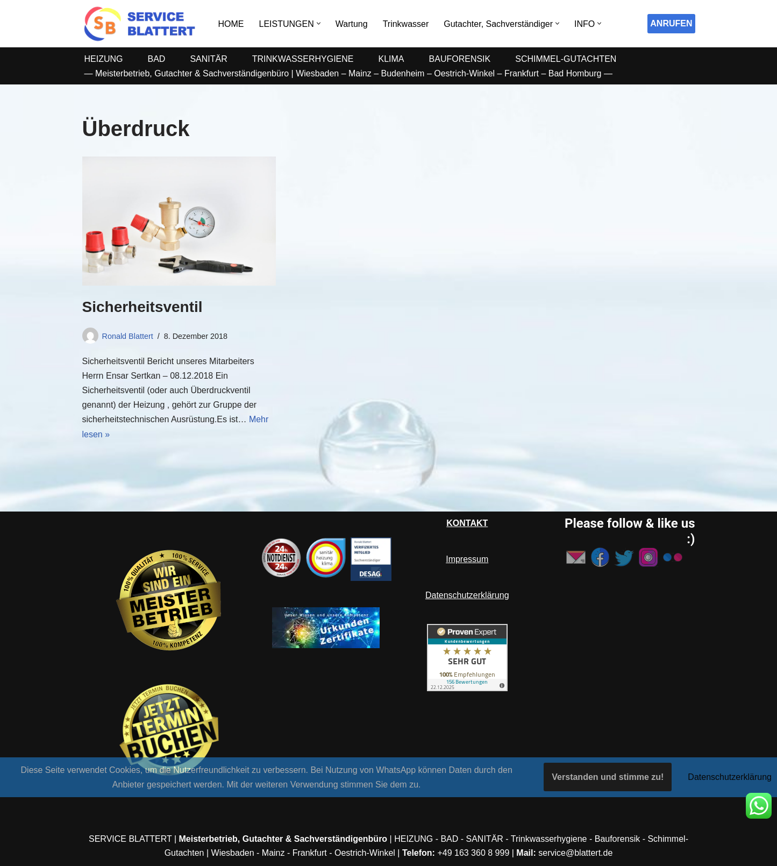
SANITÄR (208, 58)
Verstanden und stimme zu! (608, 777)
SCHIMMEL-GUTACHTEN (565, 58)
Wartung (352, 24)
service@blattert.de (575, 852)
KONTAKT (467, 523)
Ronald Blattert (127, 336)
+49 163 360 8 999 (473, 852)
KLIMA (391, 58)
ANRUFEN (671, 23)
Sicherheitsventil (142, 307)
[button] (318, 23)
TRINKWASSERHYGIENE (303, 58)
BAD (157, 58)
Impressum (467, 559)
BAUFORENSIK (460, 58)
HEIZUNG (103, 58)
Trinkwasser (406, 24)
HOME (231, 24)
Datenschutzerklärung (467, 595)
